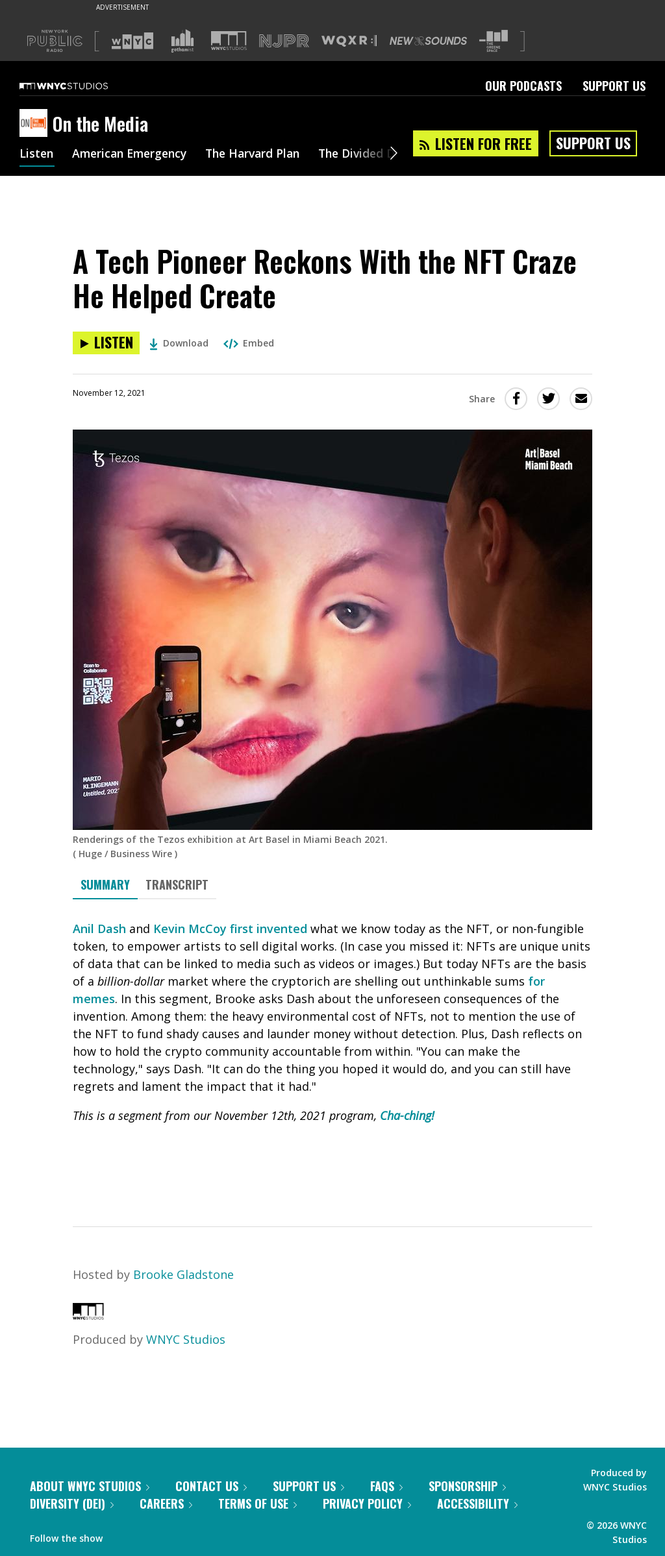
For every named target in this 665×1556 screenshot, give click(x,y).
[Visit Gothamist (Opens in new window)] (182, 41)
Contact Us (211, 1485)
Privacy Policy (367, 1503)
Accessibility (477, 1503)
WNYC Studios (185, 1339)
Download (178, 343)
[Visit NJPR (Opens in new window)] (284, 41)
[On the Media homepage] (36, 124)
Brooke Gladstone (183, 1274)
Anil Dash (99, 928)
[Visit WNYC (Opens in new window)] (132, 40)
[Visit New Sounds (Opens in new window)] (428, 40)
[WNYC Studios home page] (79, 85)
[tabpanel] (332, 1051)
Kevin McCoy (190, 928)
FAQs (386, 1485)
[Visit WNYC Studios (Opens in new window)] (229, 40)
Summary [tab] (105, 884)
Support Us (614, 85)
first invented (268, 928)
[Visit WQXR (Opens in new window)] (349, 41)
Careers (166, 1503)
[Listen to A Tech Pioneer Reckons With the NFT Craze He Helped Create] (106, 343)
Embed (248, 343)
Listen (37, 154)
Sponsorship (467, 1485)
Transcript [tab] (176, 884)
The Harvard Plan (262, 154)
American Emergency (133, 154)
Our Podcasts (523, 85)
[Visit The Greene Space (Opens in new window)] (493, 41)
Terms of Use (257, 1503)
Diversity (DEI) (72, 1503)
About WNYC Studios (89, 1485)
